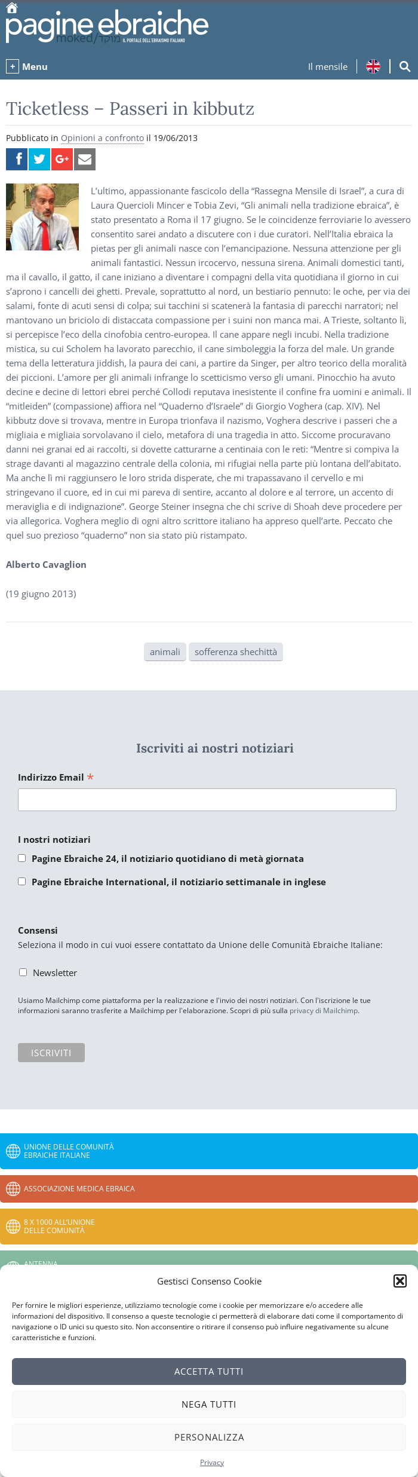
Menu (35, 66)
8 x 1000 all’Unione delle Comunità (59, 1226)
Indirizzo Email (56, 778)
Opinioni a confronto (102, 137)
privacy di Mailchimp (324, 1010)
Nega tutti (209, 1404)
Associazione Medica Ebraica (79, 1189)
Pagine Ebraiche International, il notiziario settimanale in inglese (179, 882)
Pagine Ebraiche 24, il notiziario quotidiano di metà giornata (168, 858)
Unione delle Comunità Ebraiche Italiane (69, 1151)
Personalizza (209, 1437)
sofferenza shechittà (236, 652)
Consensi (38, 930)
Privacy (212, 1462)
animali (165, 652)
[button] (400, 1281)
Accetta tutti (209, 1371)
